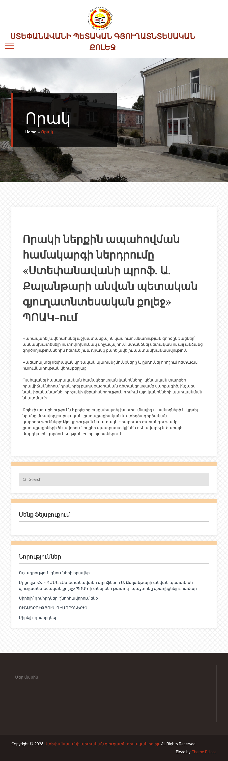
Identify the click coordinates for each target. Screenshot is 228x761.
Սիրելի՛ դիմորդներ (38, 617)
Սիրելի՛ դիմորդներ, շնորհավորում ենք (58, 598)
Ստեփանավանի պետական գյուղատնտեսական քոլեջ (101, 743)
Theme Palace (204, 751)
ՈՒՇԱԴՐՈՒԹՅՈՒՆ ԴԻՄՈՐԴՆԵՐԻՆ (53, 607)
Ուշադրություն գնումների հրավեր (54, 572)
